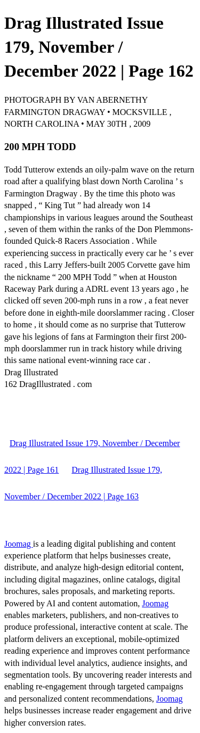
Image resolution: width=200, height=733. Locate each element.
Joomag (18, 543)
